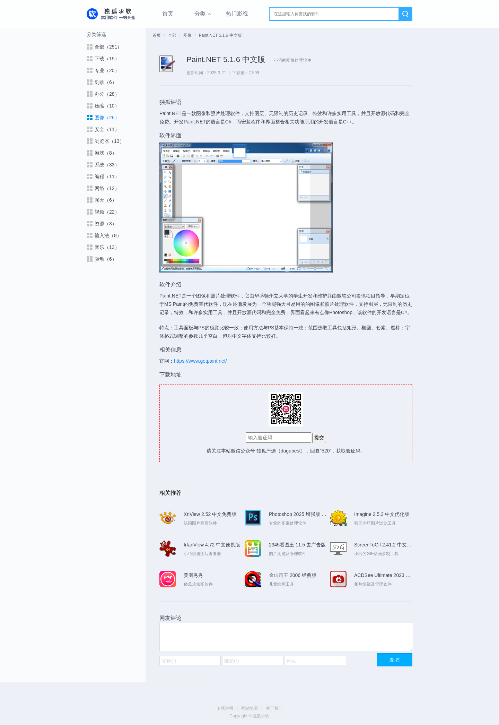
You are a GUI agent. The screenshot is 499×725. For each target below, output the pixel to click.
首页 (167, 14)
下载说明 (225, 708)
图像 (187, 35)
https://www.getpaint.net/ (200, 361)
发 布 (394, 660)
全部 (172, 35)
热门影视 (237, 14)
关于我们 (274, 708)
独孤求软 (112, 14)
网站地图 (249, 708)
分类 (199, 14)
